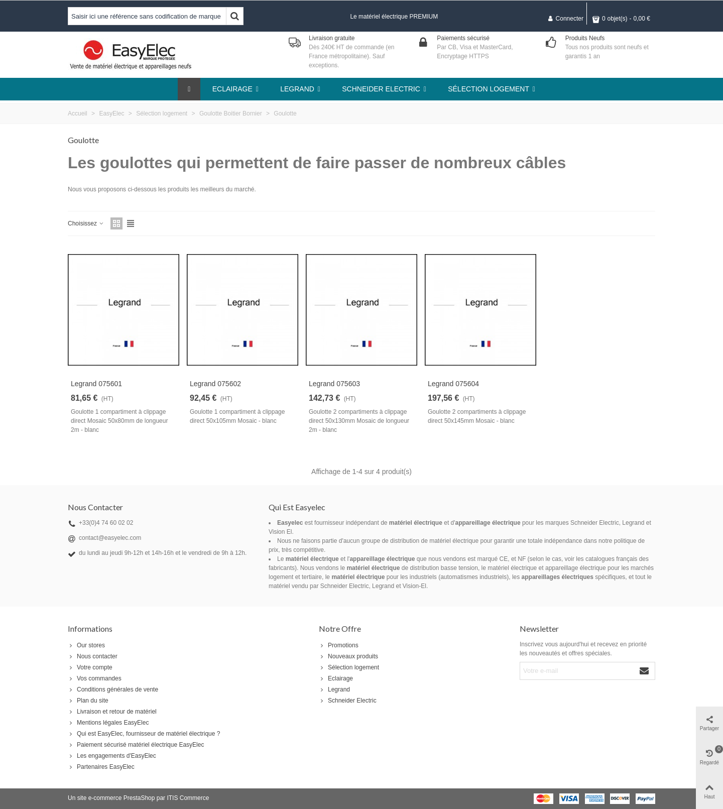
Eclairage (336, 678)
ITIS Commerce (188, 797)
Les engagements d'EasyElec (112, 755)
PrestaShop (139, 797)
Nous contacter (92, 656)
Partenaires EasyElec (101, 766)
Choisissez (86, 223)
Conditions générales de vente (113, 689)
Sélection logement (349, 667)
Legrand (334, 689)
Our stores (86, 645)
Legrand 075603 (334, 384)
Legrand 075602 (215, 384)
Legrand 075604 (453, 384)
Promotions (338, 645)
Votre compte (90, 667)
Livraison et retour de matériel (112, 711)
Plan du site (88, 700)
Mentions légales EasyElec (108, 722)
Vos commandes (95, 678)
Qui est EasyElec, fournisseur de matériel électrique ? (144, 733)
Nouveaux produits (348, 656)
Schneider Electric (348, 700)
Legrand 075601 (96, 384)
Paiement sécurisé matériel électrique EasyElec (136, 744)
